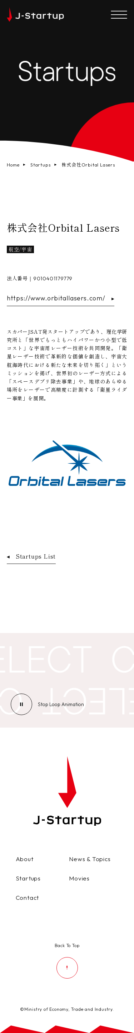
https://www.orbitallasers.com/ (60, 298)
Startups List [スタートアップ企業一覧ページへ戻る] (31, 556)
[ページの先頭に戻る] (67, 960)
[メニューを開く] (119, 15)
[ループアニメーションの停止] (61, 704)
